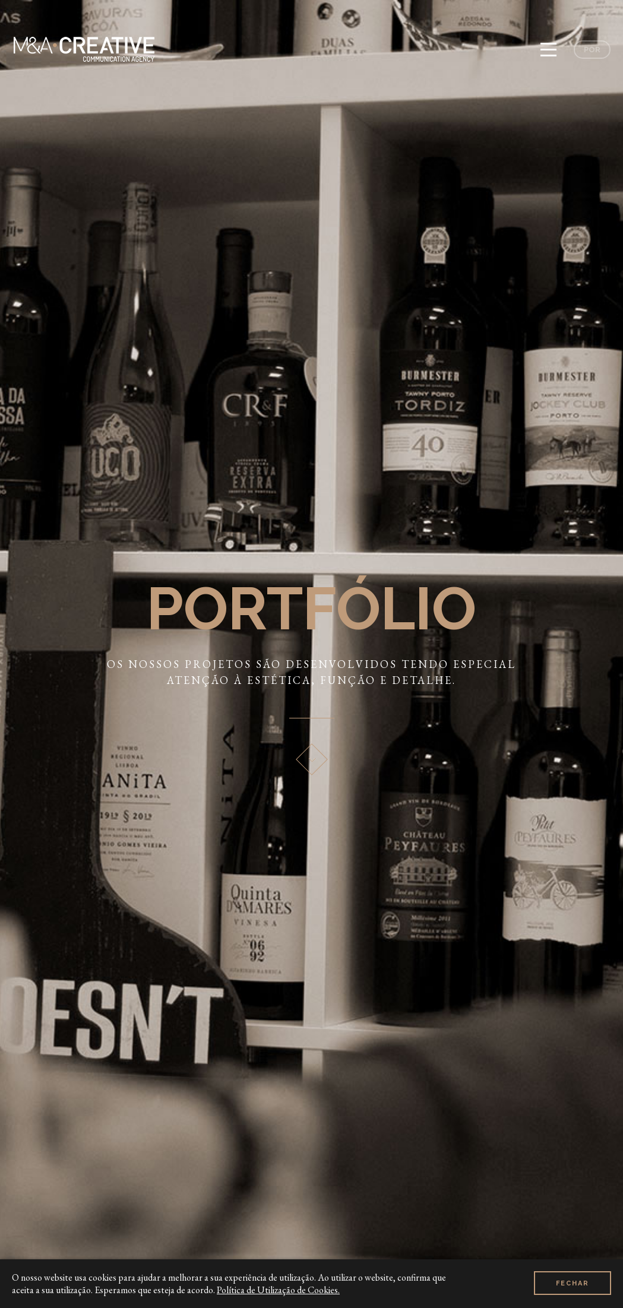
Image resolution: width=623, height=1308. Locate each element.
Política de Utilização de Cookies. (278, 1290)
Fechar (572, 1283)
